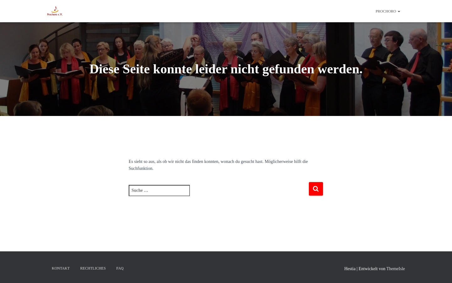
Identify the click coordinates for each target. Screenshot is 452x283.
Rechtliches (93, 268)
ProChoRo (388, 11)
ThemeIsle (395, 268)
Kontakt (61, 268)
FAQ (119, 268)
